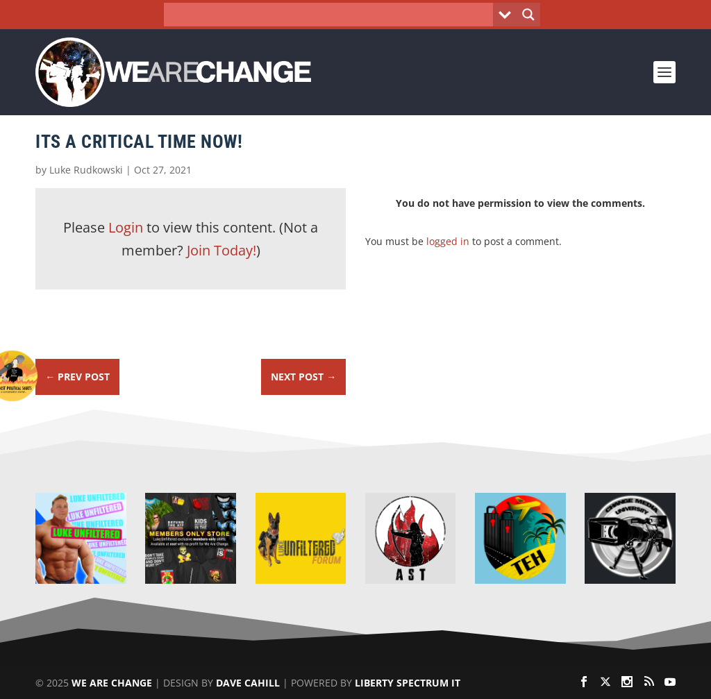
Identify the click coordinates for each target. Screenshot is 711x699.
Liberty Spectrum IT (407, 682)
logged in (447, 241)
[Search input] (332, 14)
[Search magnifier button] (528, 14)
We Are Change (112, 682)
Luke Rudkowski (86, 169)
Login (125, 227)
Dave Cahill (248, 682)
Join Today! (221, 250)
